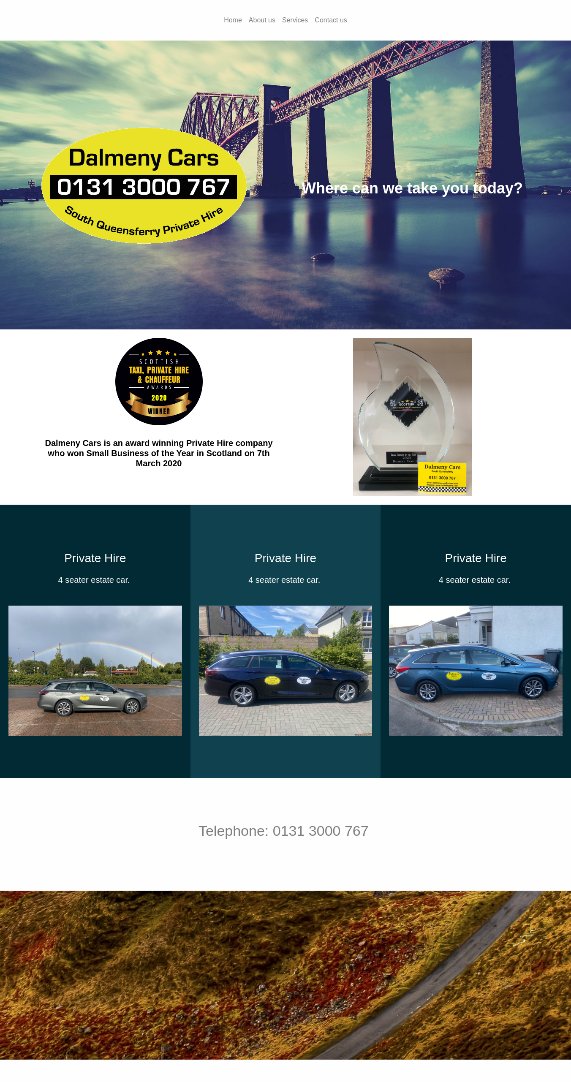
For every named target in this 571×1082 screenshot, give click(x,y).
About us (262, 20)
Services (295, 20)
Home (233, 20)
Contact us (331, 20)
